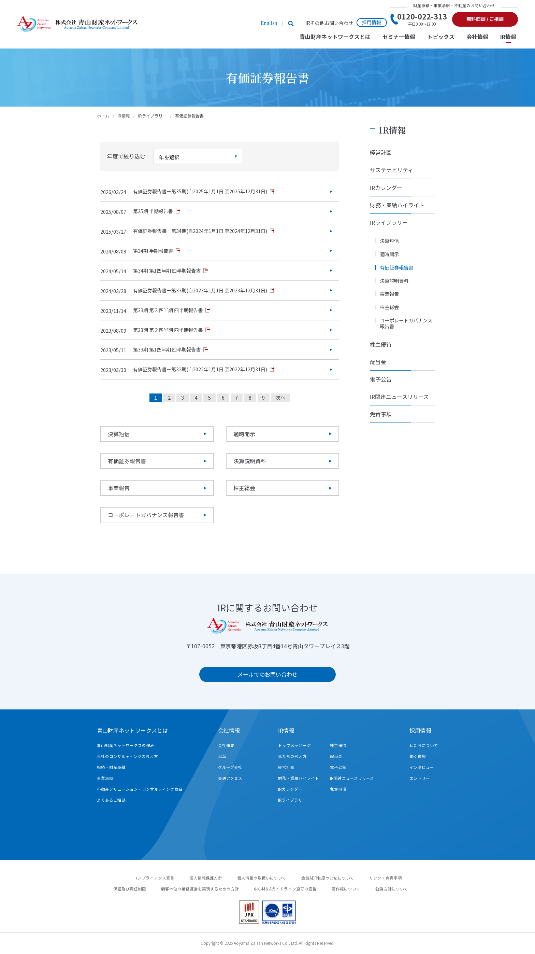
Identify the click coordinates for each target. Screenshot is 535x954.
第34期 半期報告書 (153, 250)
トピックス (440, 37)
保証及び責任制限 (129, 888)
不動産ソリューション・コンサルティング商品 (140, 789)
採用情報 (371, 22)
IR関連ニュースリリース (399, 396)
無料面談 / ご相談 (485, 18)
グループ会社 (230, 767)
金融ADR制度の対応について (327, 878)
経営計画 (381, 152)
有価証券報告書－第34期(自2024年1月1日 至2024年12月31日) (200, 230)
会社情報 (477, 37)
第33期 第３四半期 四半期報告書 (168, 310)
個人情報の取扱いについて (261, 878)
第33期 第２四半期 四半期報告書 (168, 330)
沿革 (222, 756)
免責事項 (381, 414)
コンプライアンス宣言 (153, 878)
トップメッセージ (294, 745)
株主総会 (244, 488)
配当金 (378, 362)
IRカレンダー (386, 187)
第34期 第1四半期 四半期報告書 (167, 270)
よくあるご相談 (111, 800)
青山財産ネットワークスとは (335, 37)
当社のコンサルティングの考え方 (127, 756)
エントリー (419, 778)
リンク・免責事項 (385, 878)
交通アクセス (230, 778)
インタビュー (421, 767)
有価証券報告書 (127, 461)
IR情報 (508, 37)
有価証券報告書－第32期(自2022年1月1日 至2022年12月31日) (200, 369)
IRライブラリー (152, 116)
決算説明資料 (249, 461)
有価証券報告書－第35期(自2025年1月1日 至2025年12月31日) (200, 191)
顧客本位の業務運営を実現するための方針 (200, 888)
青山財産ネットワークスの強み (125, 745)
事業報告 (119, 488)
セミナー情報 (398, 37)
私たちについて (423, 745)
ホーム (103, 116)
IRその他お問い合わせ (329, 23)
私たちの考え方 (292, 756)
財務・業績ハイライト (397, 205)
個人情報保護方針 (205, 878)
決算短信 (119, 434)
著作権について (346, 888)
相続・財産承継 (111, 767)
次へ (280, 397)
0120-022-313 (422, 19)
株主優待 (381, 344)
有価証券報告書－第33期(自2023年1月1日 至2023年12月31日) (200, 290)
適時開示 (244, 434)
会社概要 (226, 745)
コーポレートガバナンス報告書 (146, 515)
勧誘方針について (391, 888)
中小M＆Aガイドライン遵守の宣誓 (285, 888)
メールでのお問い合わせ (267, 674)
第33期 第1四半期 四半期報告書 (167, 349)
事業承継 (105, 778)
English (268, 23)
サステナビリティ (391, 170)
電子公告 (381, 379)
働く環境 (417, 756)
